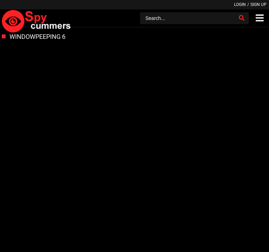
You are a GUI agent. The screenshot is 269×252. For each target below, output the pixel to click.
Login (240, 4)
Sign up (258, 4)
